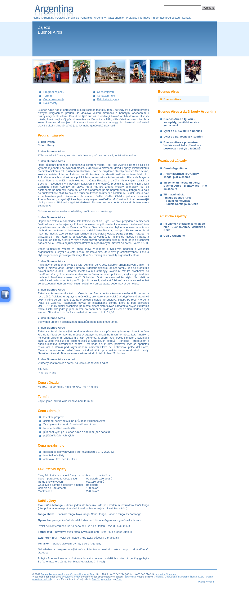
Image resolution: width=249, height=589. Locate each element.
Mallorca (158, 576)
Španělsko (130, 576)
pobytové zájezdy (71, 576)
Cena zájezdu (105, 91)
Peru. (119, 579)
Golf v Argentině (174, 235)
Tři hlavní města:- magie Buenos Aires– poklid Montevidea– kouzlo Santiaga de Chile (181, 199)
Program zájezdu (53, 91)
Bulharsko (183, 576)
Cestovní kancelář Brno (82, 574)
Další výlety (50, 103)
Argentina (48, 17)
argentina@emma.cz (167, 574)
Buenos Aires (172, 99)
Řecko (193, 576)
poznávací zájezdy (42, 579)
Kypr (200, 576)
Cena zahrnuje (106, 95)
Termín (47, 95)
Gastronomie (116, 17)
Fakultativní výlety (108, 99)
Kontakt (186, 17)
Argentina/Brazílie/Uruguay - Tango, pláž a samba (182, 175)
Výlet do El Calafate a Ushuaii (183, 131)
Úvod (201, 581)
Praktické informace (138, 17)
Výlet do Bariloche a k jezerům (183, 136)
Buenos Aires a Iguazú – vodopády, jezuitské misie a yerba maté (182, 122)
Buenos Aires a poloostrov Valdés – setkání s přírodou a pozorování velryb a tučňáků (182, 145)
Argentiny (106, 579)
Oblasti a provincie (68, 17)
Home (36, 17)
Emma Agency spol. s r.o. (55, 574)
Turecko (208, 576)
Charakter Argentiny (93, 17)
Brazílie (96, 579)
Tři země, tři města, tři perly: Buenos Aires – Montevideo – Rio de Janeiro (185, 185)
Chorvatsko (171, 576)
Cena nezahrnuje (53, 99)
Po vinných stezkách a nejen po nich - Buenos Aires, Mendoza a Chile (185, 227)
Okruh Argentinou (175, 168)
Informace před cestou (166, 17)
